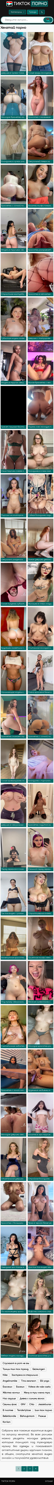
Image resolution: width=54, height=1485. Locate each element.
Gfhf (23, 1404)
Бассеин (7, 1387)
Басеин (20, 1387)
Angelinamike (10, 1381)
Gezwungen (38, 1369)
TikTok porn (8, 1481)
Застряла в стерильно (24, 1375)
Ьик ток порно (43, 1410)
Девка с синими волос (32, 1398)
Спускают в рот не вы (16, 1363)
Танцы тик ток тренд (15, 1369)
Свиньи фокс (10, 1404)
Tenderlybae (24, 1410)
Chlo (31, 1404)
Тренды (32, 12)
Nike (5, 1375)
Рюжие (42, 1416)
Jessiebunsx (44, 1404)
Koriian (6, 1422)
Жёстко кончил (11, 1393)
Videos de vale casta (39, 1387)
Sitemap (49, 1481)
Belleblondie (9, 1416)
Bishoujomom (27, 1416)
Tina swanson (28, 1381)
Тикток (27, 4)
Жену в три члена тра (37, 1393)
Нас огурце (9, 1398)
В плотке (8, 1410)
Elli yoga (44, 1381)
